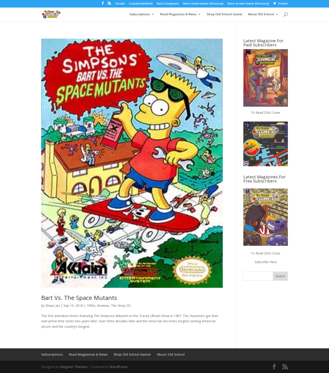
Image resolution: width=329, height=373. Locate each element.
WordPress (118, 367)
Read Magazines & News (178, 14)
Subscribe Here (266, 262)
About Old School (261, 14)
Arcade (120, 3)
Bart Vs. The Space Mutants (79, 298)
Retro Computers (168, 3)
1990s (90, 305)
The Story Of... (121, 305)
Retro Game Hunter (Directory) (203, 3)
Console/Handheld (141, 3)
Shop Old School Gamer (224, 14)
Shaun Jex (52, 305)
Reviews (103, 305)
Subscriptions (140, 14)
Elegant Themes (74, 367)
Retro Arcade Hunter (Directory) (248, 3)
